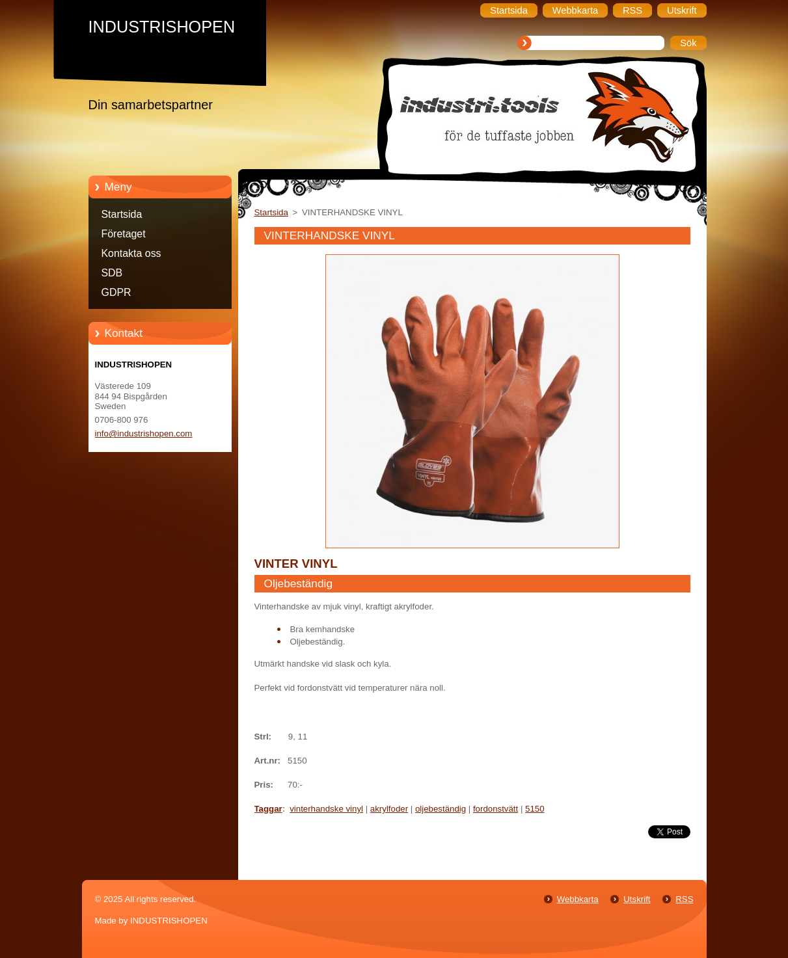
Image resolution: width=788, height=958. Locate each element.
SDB (112, 272)
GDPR (116, 292)
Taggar (268, 809)
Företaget (124, 233)
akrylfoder (389, 809)
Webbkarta (578, 899)
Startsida (122, 214)
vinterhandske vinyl (326, 809)
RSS (684, 899)
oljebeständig (440, 809)
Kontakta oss (131, 253)
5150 (535, 809)
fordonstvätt (495, 809)
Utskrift (636, 899)
